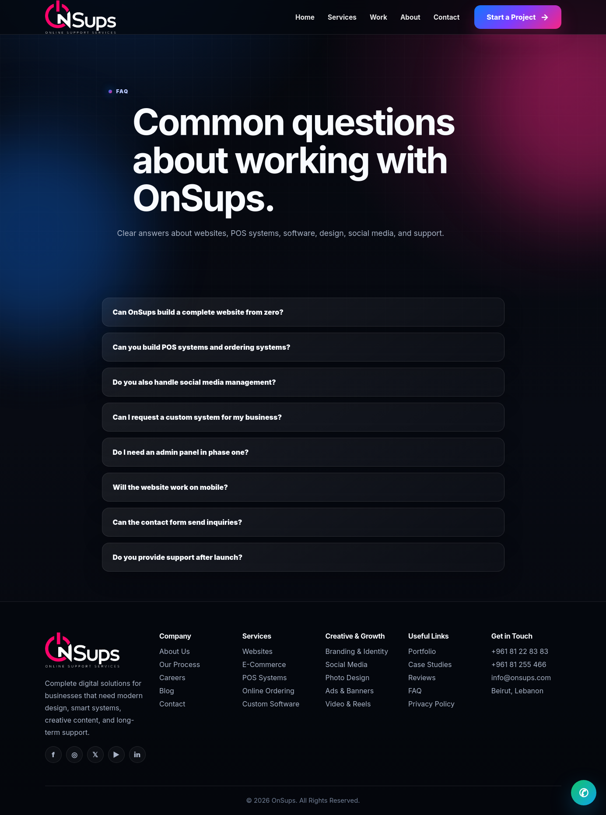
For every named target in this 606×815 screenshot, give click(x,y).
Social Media (346, 664)
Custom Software (271, 703)
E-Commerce (264, 664)
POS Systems (264, 677)
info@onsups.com (521, 677)
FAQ (415, 690)
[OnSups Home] (80, 17)
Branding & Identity (356, 651)
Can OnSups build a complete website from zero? (198, 312)
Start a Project (518, 17)
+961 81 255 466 (518, 664)
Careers (172, 677)
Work (378, 17)
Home (305, 17)
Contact (447, 17)
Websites (257, 651)
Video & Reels (348, 703)
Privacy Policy (431, 703)
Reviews (422, 677)
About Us (174, 651)
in (137, 754)
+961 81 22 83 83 (519, 651)
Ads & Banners (349, 690)
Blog (166, 690)
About (410, 17)
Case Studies (430, 664)
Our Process (179, 664)
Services (342, 17)
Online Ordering (268, 690)
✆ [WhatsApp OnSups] (583, 793)
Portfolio (422, 651)
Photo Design (347, 677)
